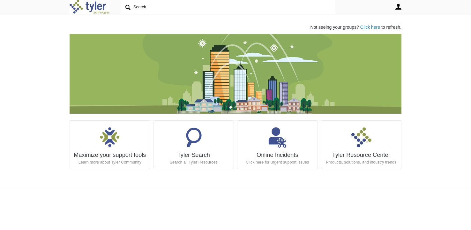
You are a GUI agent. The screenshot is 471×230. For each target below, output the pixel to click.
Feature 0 (230, 108)
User (398, 7)
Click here (370, 27)
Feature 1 (235, 108)
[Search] (228, 7)
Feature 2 (240, 108)
